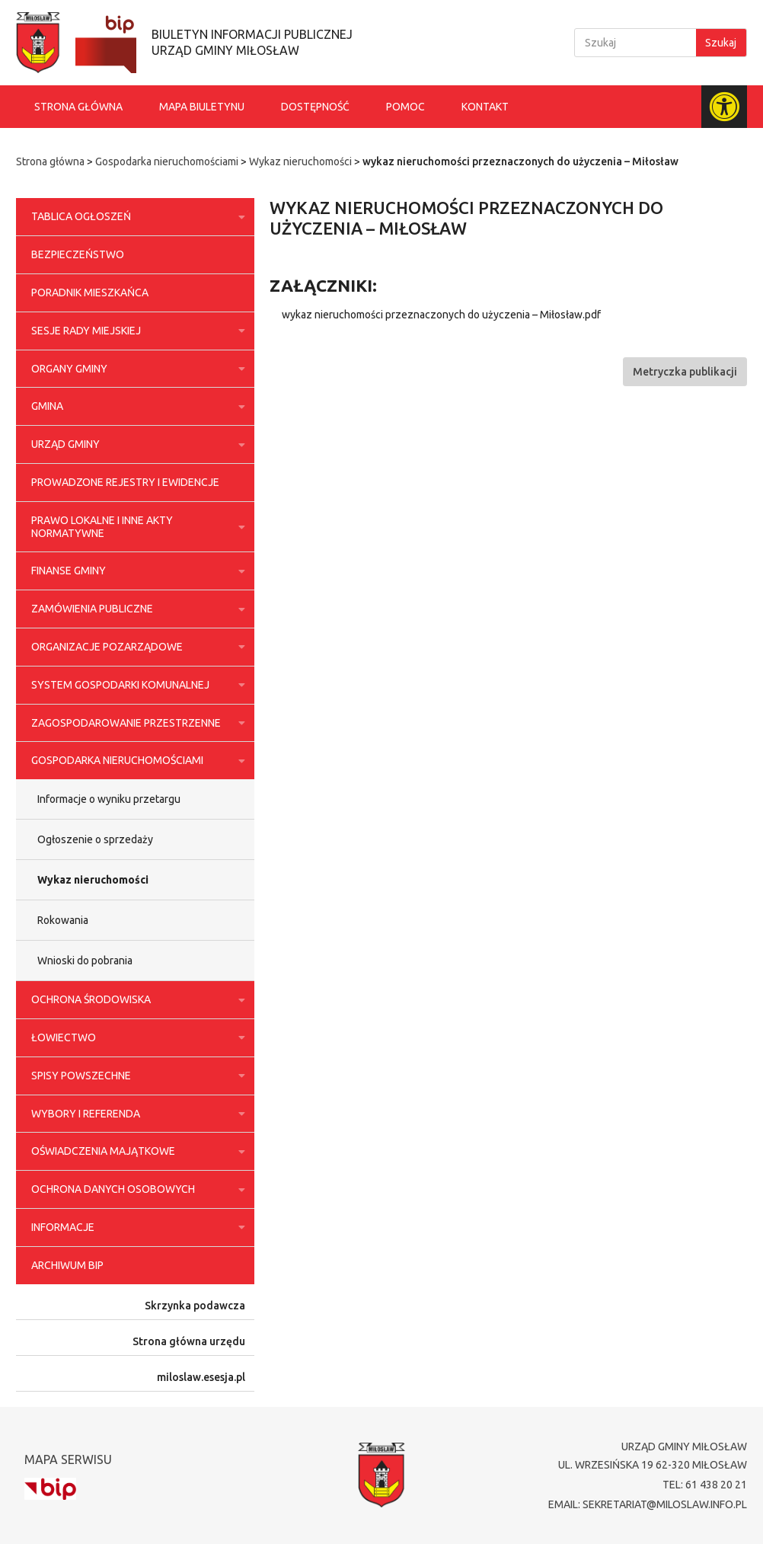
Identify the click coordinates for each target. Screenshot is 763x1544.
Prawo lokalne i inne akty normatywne (135, 527)
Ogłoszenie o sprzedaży (95, 839)
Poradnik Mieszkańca (89, 292)
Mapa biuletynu (201, 107)
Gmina (135, 407)
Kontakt (485, 107)
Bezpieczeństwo (77, 254)
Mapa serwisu (68, 1459)
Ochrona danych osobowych (135, 1190)
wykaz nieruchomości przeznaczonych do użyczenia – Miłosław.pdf (441, 314)
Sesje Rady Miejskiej (135, 331)
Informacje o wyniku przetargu (108, 799)
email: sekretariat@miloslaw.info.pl (647, 1504)
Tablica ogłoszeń (135, 217)
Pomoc (405, 107)
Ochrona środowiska (135, 1000)
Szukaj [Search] (720, 43)
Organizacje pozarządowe (135, 647)
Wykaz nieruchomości (300, 161)
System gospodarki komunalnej (135, 685)
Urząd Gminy (135, 445)
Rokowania (62, 920)
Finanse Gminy (135, 571)
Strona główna (78, 107)
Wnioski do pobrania (84, 960)
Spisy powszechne (135, 1075)
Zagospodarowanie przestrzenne (135, 723)
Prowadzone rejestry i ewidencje (125, 482)
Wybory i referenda (135, 1114)
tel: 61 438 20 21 (704, 1484)
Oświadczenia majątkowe (135, 1152)
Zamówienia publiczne (135, 609)
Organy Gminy (135, 369)
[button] (685, 371)
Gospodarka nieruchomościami (166, 161)
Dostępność (315, 107)
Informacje (135, 1227)
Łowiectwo (135, 1037)
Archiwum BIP (67, 1265)
